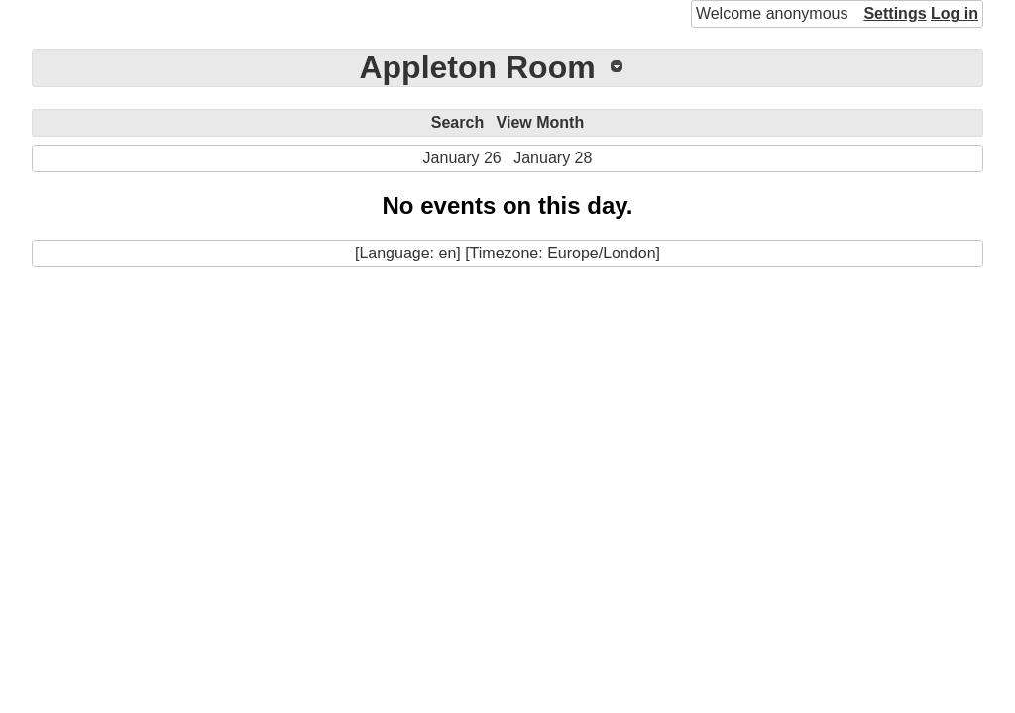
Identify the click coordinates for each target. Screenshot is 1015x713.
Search (457, 122)
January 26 (462, 158)
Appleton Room (477, 67)
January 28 (552, 158)
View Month (541, 122)
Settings (894, 13)
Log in (954, 13)
